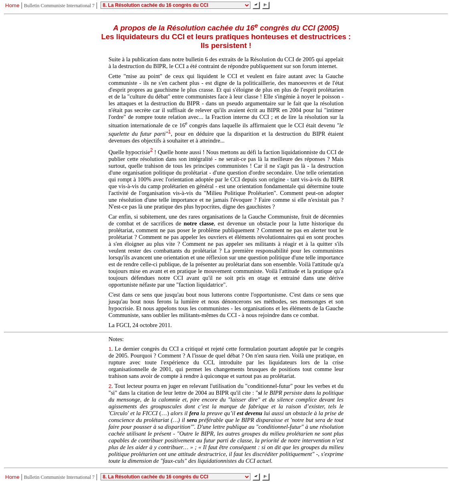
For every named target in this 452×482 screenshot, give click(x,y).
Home (12, 5)
